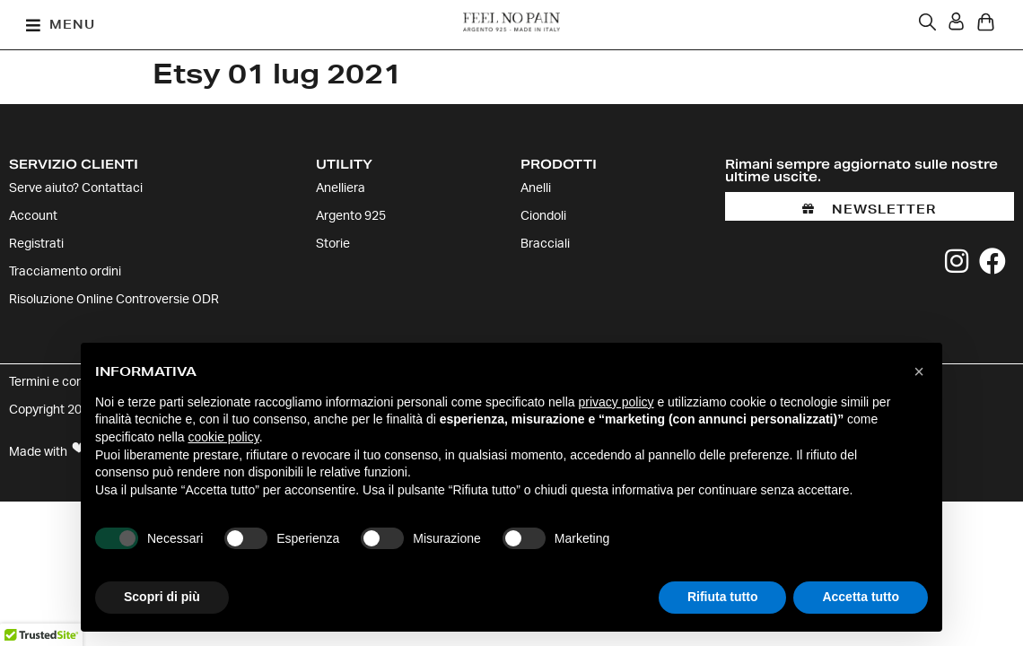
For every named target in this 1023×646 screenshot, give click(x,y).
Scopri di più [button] (162, 596)
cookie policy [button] (223, 437)
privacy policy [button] (616, 402)
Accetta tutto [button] (860, 596)
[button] (60, 24)
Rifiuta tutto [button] (722, 596)
